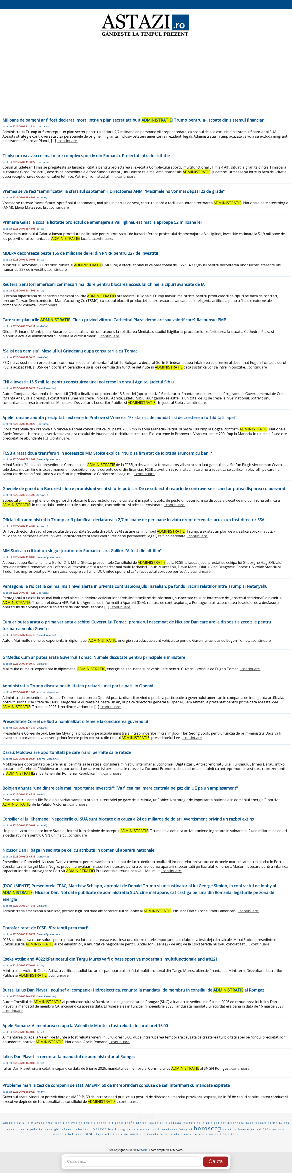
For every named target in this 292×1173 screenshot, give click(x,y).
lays (99, 1134)
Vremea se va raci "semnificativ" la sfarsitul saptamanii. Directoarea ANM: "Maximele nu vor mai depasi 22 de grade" (113, 191)
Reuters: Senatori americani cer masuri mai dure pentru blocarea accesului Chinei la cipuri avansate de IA (103, 284)
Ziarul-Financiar (45, 388)
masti (59, 1122)
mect (249, 1122)
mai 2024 (263, 1129)
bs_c (200, 1122)
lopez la (104, 1122)
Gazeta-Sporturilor (47, 459)
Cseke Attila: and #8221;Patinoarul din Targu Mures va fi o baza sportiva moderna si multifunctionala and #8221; (110, 959)
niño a (186, 1134)
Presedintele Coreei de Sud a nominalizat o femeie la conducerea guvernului (75, 721)
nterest (142, 1122)
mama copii (149, 1129)
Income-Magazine (47, 692)
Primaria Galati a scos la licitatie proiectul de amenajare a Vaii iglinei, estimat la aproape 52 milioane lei (102, 222)
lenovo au (246, 1129)
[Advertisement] (146, 73)
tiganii (118, 1122)
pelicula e (87, 1122)
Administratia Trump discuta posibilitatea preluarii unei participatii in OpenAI (77, 685)
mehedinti (82, 1129)
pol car (220, 1122)
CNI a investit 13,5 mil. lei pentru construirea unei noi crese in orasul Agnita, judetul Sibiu (88, 382)
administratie (13, 1122)
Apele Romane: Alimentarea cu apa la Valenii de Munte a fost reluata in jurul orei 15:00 (85, 1025)
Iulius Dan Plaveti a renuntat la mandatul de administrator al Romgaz (69, 1056)
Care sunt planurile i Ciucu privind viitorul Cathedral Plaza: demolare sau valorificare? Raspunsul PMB (114, 319)
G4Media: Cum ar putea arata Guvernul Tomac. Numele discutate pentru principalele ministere (93, 657)
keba (235, 1134)
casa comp (15, 1129)
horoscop (208, 1128)
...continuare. (67, 140)
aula (209, 1122)
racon (48, 1129)
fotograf (186, 1129)
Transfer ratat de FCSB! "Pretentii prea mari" (45, 928)
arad (90, 1134)
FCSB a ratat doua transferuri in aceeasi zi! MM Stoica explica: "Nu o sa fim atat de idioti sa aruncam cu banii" (107, 453)
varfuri (190, 1122)
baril (112, 1129)
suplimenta (149, 1134)
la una (284, 1122)
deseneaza (235, 1122)
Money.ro (42, 856)
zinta (175, 1134)
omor (50, 1122)
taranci (261, 1122)
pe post (278, 1129)
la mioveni (35, 1122)
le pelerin (34, 1129)
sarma (273, 1122)
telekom (230, 1129)
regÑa (130, 1122)
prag (121, 1129)
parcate (133, 1129)
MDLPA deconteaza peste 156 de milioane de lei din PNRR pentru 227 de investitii (80, 253)
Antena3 (41, 197)
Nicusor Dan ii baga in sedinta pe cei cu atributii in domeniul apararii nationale (78, 850)
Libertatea (42, 126)
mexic (165, 1134)
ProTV (40, 794)
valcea (100, 1129)
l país (225, 1134)
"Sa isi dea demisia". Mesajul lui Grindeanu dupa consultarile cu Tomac (69, 351)
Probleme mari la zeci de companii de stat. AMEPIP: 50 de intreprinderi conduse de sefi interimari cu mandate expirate (116, 1085)
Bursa (39, 228)
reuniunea (169, 1129)
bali (71, 1134)
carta (80, 1134)
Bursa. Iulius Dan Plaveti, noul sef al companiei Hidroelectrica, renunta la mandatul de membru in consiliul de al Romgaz (133, 990)
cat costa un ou (206, 1134)
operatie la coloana (165, 1122)
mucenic (60, 1134)
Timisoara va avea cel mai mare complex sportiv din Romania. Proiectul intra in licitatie (86, 155)
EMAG (146, 1116)
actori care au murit (122, 1134)
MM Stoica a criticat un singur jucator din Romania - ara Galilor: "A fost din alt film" (82, 550)
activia (72, 1122)
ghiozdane (62, 1129)
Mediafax (41, 326)
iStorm (143, 1150)
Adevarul (41, 495)
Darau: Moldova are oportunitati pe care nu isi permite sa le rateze (66, 752)
